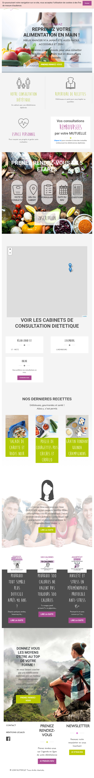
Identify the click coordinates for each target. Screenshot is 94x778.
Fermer (87, 3)
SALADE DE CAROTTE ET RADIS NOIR (16, 447)
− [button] (10, 253)
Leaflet (85, 316)
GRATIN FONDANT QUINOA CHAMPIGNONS (77, 447)
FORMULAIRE (47, 198)
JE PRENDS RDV (47, 761)
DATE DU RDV (62, 198)
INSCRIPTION (47, 218)
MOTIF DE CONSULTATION (19, 198)
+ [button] (10, 249)
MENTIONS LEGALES (15, 732)
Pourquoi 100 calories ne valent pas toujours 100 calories (47, 588)
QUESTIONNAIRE (79, 198)
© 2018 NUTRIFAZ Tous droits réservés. (27, 770)
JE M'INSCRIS (77, 752)
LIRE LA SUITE (47, 530)
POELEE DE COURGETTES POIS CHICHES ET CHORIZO (47, 450)
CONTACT (11, 725)
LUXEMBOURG (61, 349)
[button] (8, 42)
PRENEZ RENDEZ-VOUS (28, 699)
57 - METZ (15, 349)
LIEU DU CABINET (32, 198)
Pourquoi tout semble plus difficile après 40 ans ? (17, 591)
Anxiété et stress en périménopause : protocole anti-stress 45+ (77, 591)
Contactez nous (24, 377)
